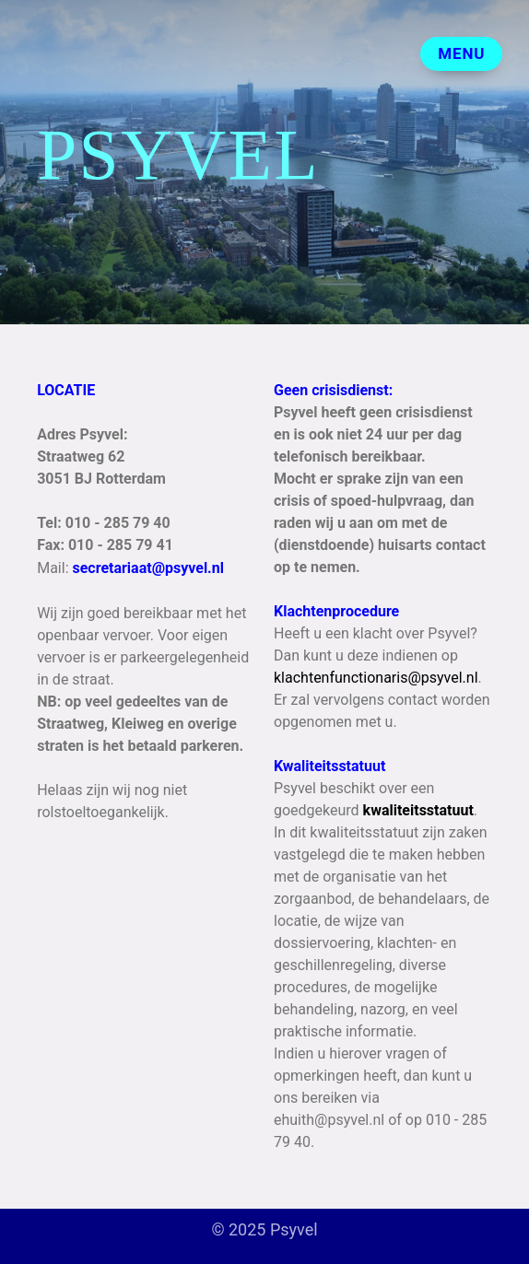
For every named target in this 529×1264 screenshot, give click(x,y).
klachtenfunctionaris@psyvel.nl (376, 677)
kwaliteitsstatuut (418, 810)
